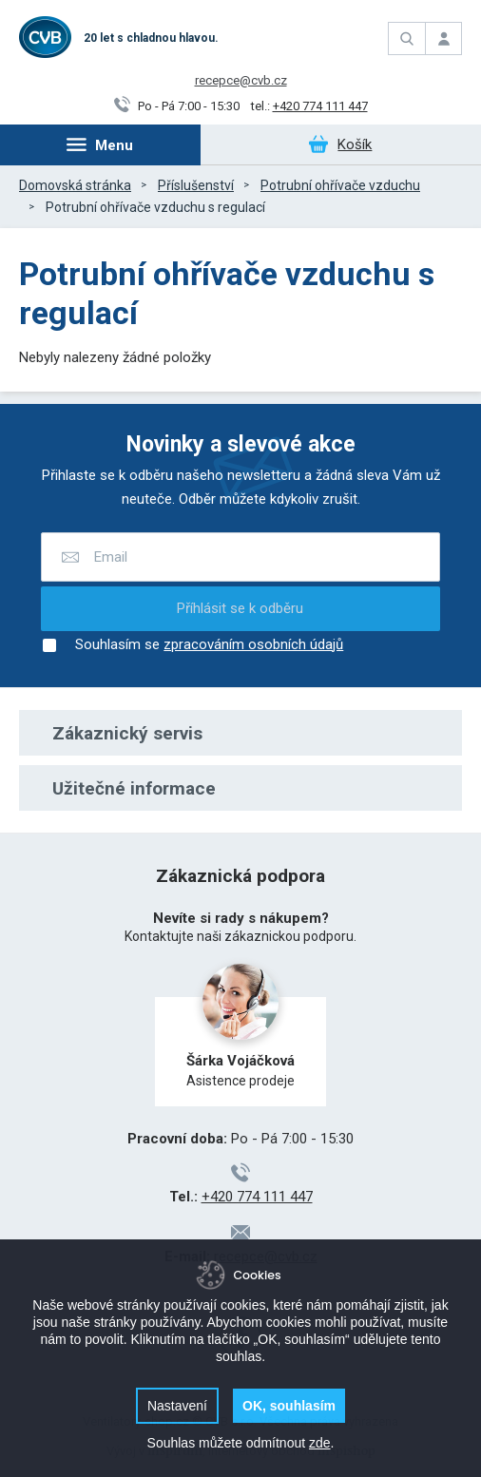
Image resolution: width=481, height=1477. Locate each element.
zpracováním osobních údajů (253, 645)
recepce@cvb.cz (241, 80)
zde (320, 1442)
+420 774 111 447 (320, 106)
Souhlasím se (192, 645)
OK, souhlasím (289, 1405)
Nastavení (177, 1405)
